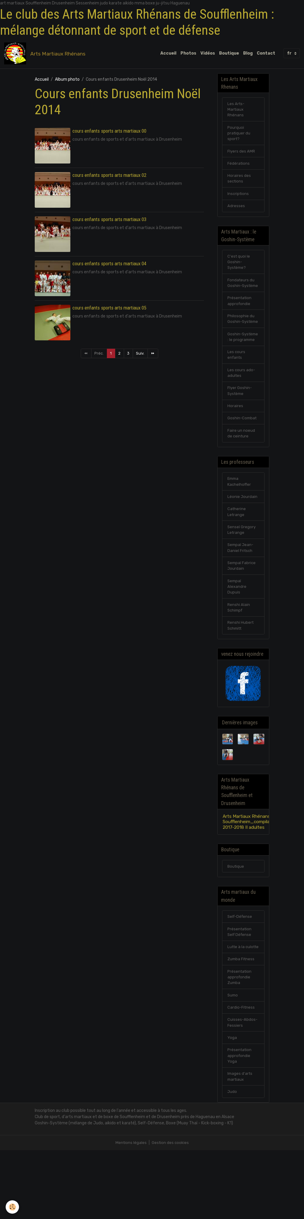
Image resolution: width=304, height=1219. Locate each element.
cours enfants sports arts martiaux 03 (109, 221)
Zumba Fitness (241, 1020)
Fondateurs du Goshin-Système (241, 297)
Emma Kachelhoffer (239, 521)
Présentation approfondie (240, 319)
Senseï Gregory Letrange (241, 572)
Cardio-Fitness (241, 1071)
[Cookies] (12, 1206)
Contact (266, 54)
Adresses (236, 214)
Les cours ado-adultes (241, 408)
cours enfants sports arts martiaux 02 (109, 177)
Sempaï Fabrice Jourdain (242, 610)
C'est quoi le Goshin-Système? (239, 272)
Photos (188, 54)
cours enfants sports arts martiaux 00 (109, 133)
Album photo (67, 81)
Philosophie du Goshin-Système (241, 341)
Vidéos (207, 54)
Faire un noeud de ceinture (241, 471)
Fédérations (239, 169)
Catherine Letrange (236, 553)
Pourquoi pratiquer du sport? (239, 138)
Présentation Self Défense (240, 985)
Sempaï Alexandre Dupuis (237, 632)
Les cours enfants (236, 389)
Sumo (233, 1058)
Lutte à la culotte (236, 1004)
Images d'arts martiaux (240, 1144)
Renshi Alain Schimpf (238, 654)
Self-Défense (240, 969)
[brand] (46, 54)
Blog (248, 54)
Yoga (232, 1103)
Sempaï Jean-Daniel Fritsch (241, 591)
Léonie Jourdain (242, 537)
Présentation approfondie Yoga (240, 1122)
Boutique (229, 54)
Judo (232, 1160)
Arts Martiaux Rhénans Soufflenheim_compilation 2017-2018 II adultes (251, 872)
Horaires (235, 442)
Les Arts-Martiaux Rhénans (236, 112)
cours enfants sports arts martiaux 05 (109, 309)
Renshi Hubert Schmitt (240, 673)
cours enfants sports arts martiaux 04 (109, 265)
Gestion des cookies (170, 1211)
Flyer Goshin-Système (240, 427)
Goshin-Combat (242, 455)
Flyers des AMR (241, 156)
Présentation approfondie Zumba (240, 1039)
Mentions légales (130, 1211)
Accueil (168, 54)
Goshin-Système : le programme (239, 367)
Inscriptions (238, 201)
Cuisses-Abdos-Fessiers (242, 1087)
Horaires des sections (239, 185)
